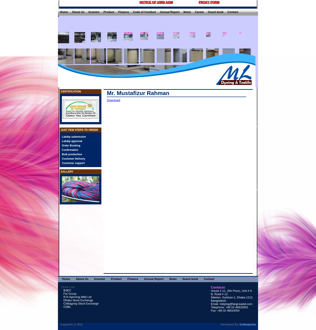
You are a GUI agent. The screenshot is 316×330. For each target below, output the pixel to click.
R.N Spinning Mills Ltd (77, 297)
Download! (113, 100)
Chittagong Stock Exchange (81, 303)
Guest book (216, 12)
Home (64, 12)
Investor (94, 12)
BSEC (67, 290)
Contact (233, 12)
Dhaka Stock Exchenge (78, 300)
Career (199, 12)
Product (108, 12)
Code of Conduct (144, 12)
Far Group (69, 293)
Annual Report (170, 12)
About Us (78, 12)
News (187, 12)
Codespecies (248, 324)
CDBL (67, 306)
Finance (123, 12)
